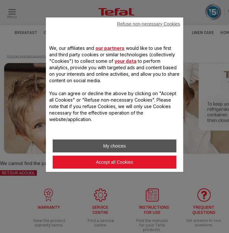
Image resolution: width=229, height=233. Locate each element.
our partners (110, 48)
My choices (114, 146)
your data (125, 61)
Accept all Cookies (114, 162)
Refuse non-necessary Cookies (148, 24)
